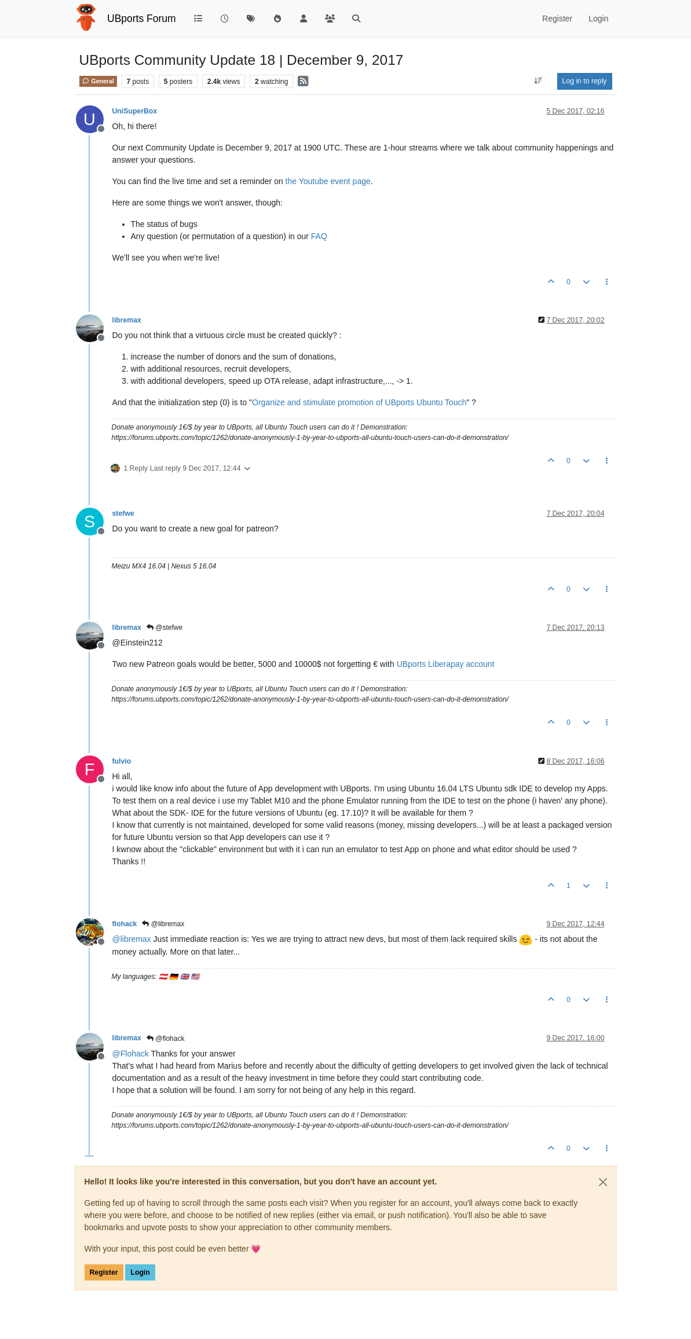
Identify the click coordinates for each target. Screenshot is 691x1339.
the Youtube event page (328, 181)
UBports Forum (141, 18)
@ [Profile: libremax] (131, 939)
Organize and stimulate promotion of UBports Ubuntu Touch (359, 402)
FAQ (319, 236)
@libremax (163, 924)
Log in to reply (584, 81)
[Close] (603, 1182)
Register (104, 1272)
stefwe (123, 513)
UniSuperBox (135, 111)
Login (139, 1272)
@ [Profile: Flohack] (130, 1053)
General (98, 81)
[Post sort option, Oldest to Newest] (537, 81)
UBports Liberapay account (446, 664)
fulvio (121, 761)
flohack (124, 924)
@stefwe (164, 627)
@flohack (166, 1038)
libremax (126, 320)
